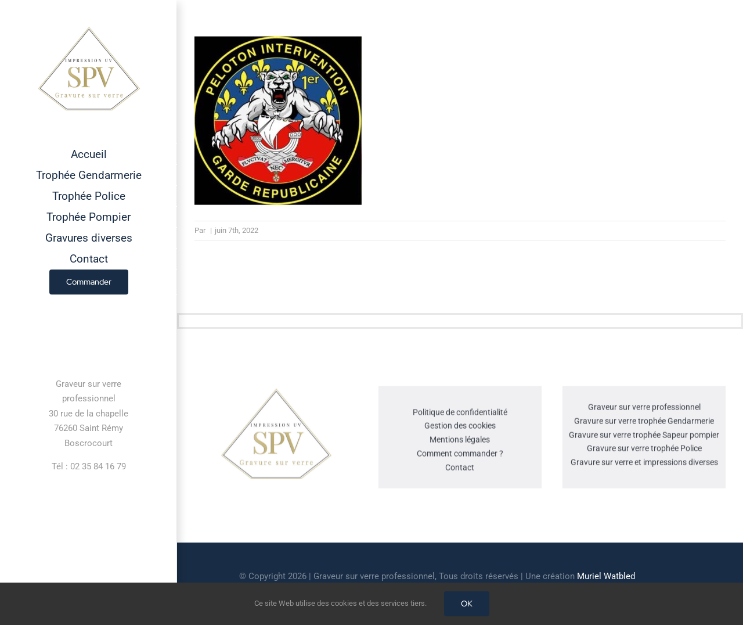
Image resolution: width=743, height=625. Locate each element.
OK (467, 603)
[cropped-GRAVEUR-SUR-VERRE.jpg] (276, 392)
